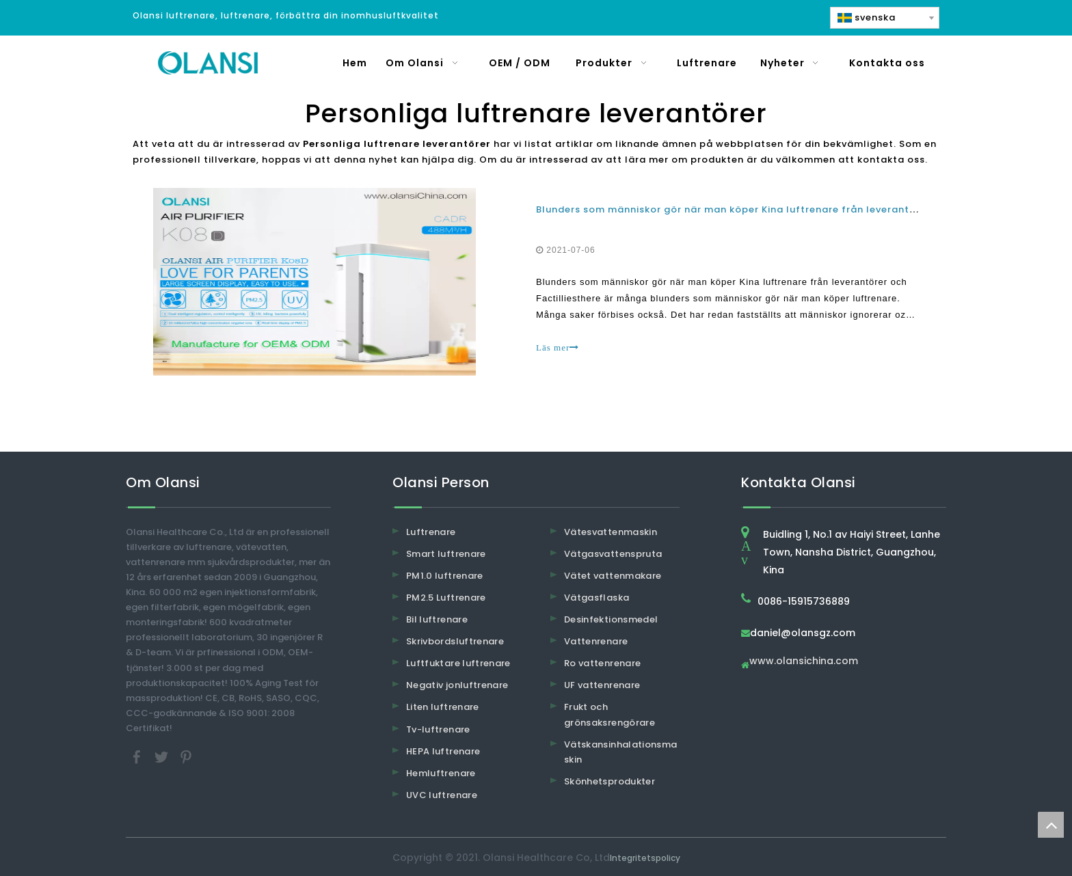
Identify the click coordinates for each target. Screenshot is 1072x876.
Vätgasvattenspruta (613, 553)
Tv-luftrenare (438, 729)
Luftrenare (431, 531)
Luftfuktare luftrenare (458, 663)
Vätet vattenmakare (612, 575)
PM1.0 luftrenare (444, 575)
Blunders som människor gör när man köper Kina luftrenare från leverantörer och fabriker (766, 209)
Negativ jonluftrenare (457, 685)
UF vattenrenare (602, 685)
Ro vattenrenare (602, 663)
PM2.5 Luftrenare (446, 597)
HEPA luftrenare (443, 751)
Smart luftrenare (446, 553)
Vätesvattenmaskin (610, 531)
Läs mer (557, 347)
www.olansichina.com (803, 662)
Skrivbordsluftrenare (455, 641)
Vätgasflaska (596, 597)
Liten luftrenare (442, 706)
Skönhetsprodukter (609, 781)
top (1051, 825)
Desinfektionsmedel (611, 619)
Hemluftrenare (441, 773)
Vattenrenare (596, 641)
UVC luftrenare (441, 795)
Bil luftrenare (437, 619)
